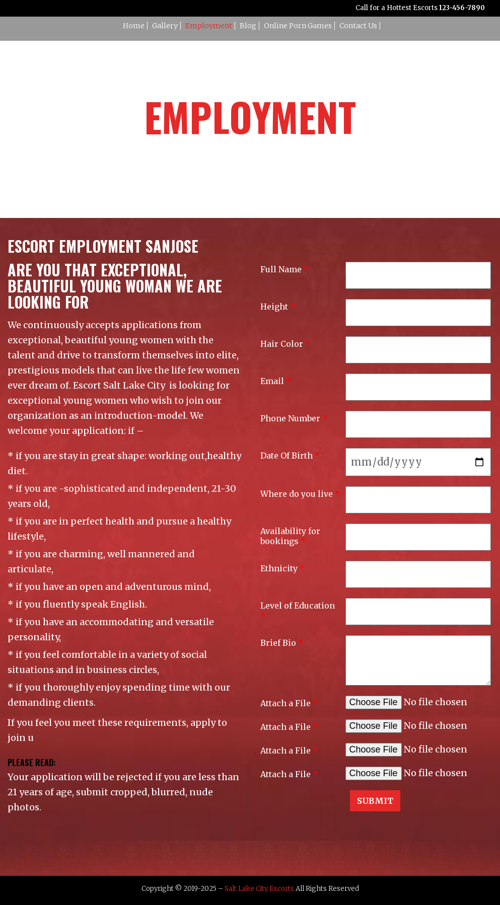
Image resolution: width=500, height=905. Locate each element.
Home (134, 26)
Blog (248, 26)
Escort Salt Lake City (119, 385)
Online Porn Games (298, 26)
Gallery (165, 26)
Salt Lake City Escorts (259, 888)
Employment (208, 26)
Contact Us (358, 26)
